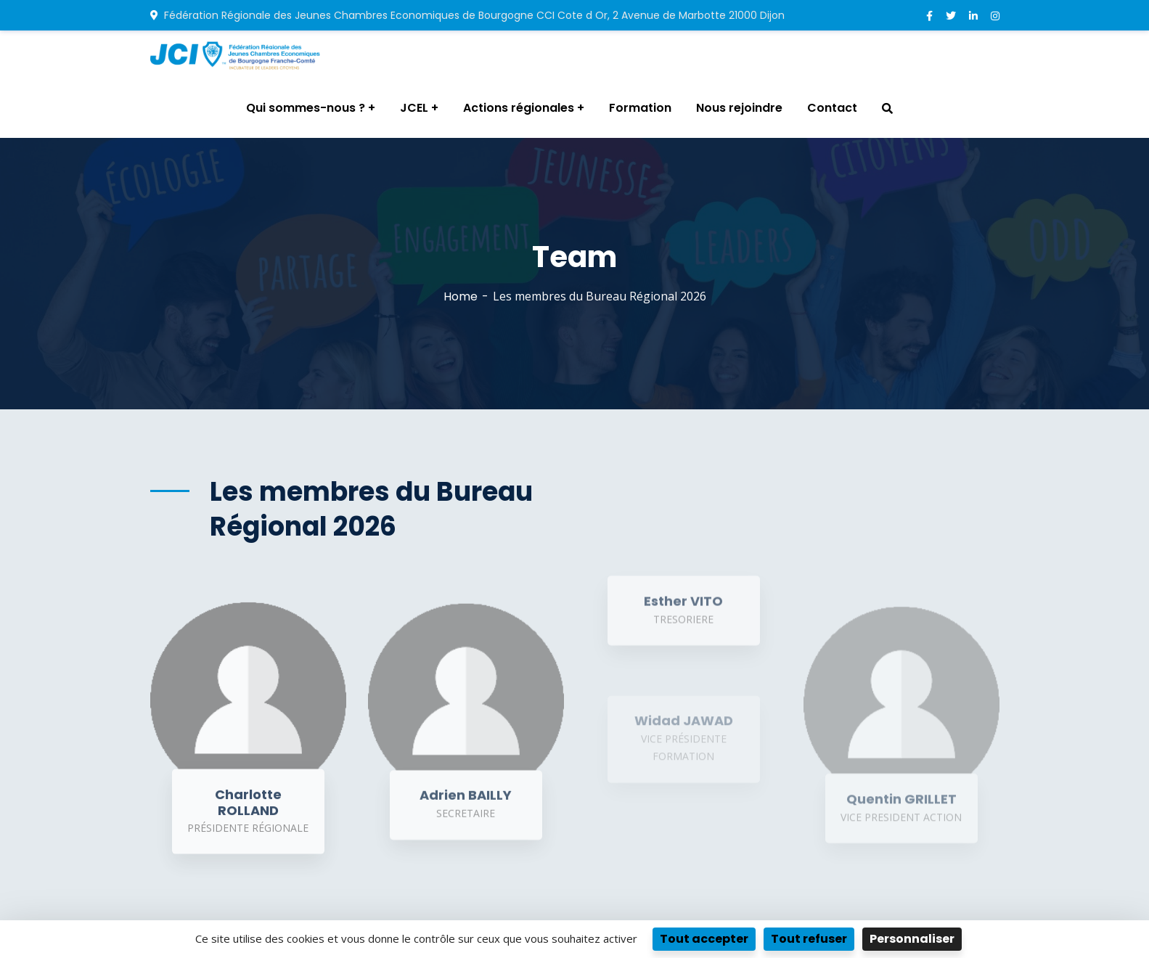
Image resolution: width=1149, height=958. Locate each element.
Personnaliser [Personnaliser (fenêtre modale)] (912, 938)
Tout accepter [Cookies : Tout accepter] (704, 938)
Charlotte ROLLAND (248, 811)
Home (460, 296)
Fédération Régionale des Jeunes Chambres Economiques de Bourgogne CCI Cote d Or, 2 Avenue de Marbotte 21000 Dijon (467, 15)
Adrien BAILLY (466, 804)
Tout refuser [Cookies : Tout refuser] (809, 938)
